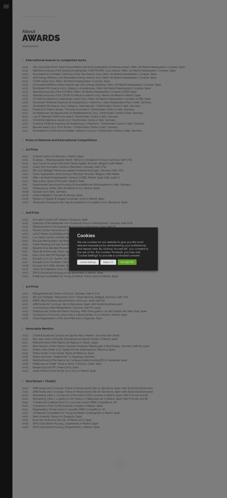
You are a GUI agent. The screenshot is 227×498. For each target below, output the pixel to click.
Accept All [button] (127, 262)
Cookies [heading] (86, 235)
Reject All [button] (108, 262)
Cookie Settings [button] (88, 262)
